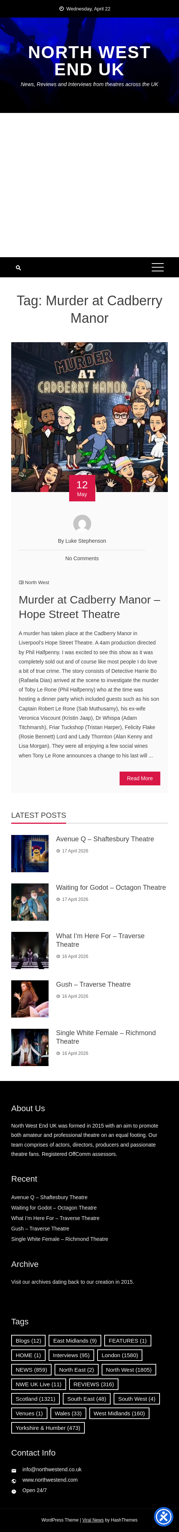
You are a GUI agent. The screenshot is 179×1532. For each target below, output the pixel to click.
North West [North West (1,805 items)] (129, 1369)
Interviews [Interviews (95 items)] (71, 1355)
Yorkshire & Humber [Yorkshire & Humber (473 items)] (48, 1428)
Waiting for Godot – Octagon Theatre (111, 887)
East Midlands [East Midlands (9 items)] (75, 1340)
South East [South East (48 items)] (86, 1399)
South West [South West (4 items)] (136, 1399)
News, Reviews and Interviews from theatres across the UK (89, 84)
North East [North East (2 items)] (76, 1369)
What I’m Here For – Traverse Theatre (55, 1218)
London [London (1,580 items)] (120, 1355)
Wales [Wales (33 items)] (68, 1413)
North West (37, 582)
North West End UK (89, 60)
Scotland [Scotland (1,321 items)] (35, 1399)
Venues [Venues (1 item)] (29, 1413)
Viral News (93, 1520)
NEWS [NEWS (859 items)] (31, 1369)
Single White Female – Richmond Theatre (59, 1239)
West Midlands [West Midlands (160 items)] (119, 1413)
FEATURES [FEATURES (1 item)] (127, 1340)
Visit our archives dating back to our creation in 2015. (72, 1282)
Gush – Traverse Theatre (93, 984)
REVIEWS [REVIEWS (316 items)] (94, 1384)
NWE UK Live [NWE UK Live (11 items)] (39, 1384)
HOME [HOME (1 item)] (28, 1355)
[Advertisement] (89, 185)
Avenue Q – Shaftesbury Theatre (105, 839)
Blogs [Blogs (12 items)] (28, 1340)
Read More (140, 778)
